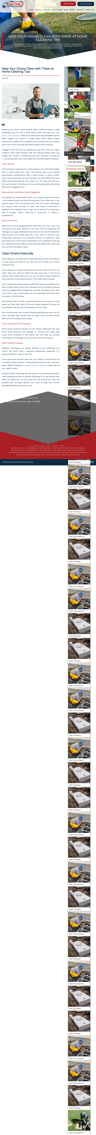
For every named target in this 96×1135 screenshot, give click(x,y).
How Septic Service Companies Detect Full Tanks (86, 123)
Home (31, 445)
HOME (31, 10)
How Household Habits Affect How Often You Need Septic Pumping (86, 110)
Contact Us (62, 445)
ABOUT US (38, 10)
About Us (37, 445)
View (79, 97)
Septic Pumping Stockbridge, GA (61, 452)
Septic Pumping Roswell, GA (31, 448)
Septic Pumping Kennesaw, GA (60, 450)
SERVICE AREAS (57, 10)
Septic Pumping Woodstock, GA (46, 452)
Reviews (48, 445)
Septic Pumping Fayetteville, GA (16, 452)
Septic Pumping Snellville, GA (23, 454)
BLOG (66, 10)
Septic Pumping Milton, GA (46, 450)
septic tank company (35, 365)
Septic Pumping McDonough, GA (53, 454)
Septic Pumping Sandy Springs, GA (61, 448)
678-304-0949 (69, 4)
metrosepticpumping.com (28, 398)
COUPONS (79, 10)
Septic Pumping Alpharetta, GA (69, 454)
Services (43, 445)
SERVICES (47, 10)
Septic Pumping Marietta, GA (45, 448)
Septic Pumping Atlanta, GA (17, 448)
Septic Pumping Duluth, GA (32, 450)
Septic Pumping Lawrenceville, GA (76, 450)
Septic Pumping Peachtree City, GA (78, 452)
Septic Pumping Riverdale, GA (38, 454)
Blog (78, 454)
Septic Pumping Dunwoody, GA (18, 450)
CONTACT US (89, 10)
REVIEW (72, 10)
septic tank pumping (11, 136)
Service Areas (55, 445)
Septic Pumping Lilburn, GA (31, 452)
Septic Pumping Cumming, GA (77, 448)
